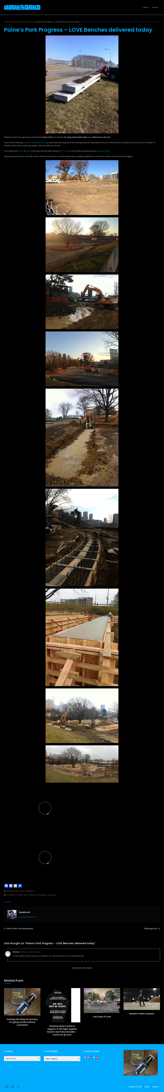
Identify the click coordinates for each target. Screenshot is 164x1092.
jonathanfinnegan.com (27, 917)
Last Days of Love (102, 1016)
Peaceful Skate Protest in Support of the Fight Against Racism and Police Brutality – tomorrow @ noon (62, 1030)
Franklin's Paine (22, 895)
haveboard (24, 912)
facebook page (42, 142)
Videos (28, 151)
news (22, 891)
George (16, 952)
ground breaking (103, 151)
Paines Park (32, 895)
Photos (20, 151)
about (145, 7)
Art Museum (11, 895)
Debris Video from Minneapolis (19, 928)
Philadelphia (42, 895)
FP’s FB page (66, 151)
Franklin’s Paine (29, 142)
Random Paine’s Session (141, 1013)
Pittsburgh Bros (151, 928)
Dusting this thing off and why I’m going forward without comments (22, 1022)
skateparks (30, 891)
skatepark (52, 895)
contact (155, 7)
